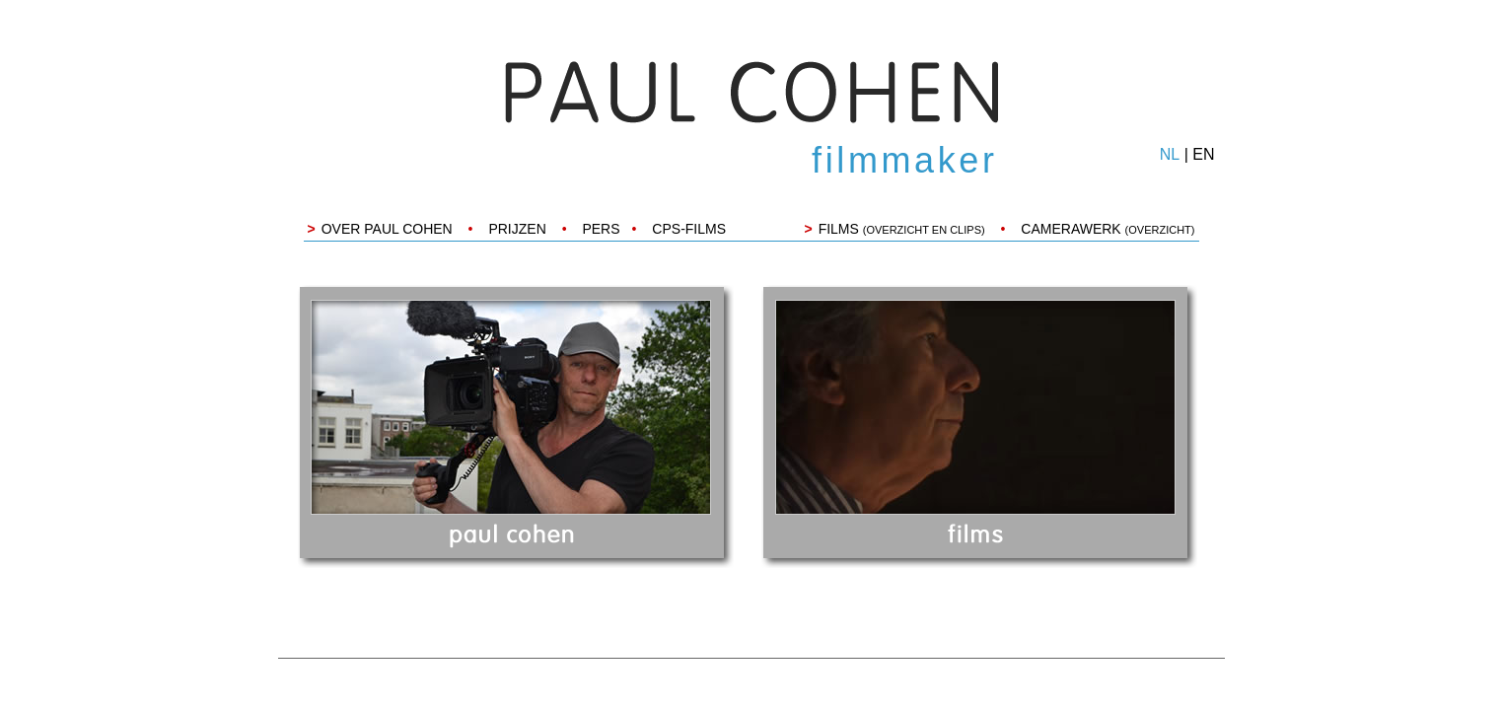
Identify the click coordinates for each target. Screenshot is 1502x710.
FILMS (902, 229)
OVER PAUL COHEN (387, 229)
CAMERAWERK (1107, 229)
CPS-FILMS (689, 229)
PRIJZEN (516, 229)
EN (1203, 154)
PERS (600, 229)
